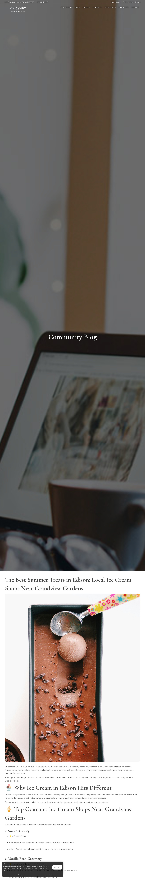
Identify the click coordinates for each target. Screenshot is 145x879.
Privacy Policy (48, 875)
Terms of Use (17, 875)
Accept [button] (57, 867)
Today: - (132, 2)
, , (19, 2)
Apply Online (115, 2)
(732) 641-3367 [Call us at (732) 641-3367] (43, 2)
